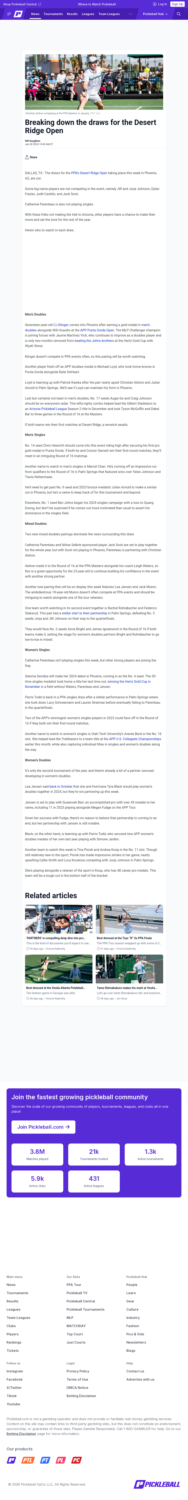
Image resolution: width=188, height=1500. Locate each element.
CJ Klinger (60, 325)
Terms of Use (77, 1379)
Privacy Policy (78, 1371)
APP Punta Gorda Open (97, 330)
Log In (160, 4)
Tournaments (53, 14)
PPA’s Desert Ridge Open (89, 173)
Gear (130, 1301)
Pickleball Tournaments (86, 1309)
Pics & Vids (135, 1334)
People (131, 1285)
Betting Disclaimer (81, 1396)
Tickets (13, 1351)
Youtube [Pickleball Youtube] (13, 1404)
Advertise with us (140, 1379)
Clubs (11, 1326)
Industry (133, 1318)
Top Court (75, 1334)
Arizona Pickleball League (48, 409)
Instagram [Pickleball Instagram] (15, 1371)
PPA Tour (74, 1285)
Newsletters (136, 1342)
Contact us (135, 1371)
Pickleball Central (81, 1301)
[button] (15, 14)
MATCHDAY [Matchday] (76, 1326)
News (35, 14)
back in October (61, 786)
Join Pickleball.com (43, 1127)
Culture (132, 1309)
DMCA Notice (77, 1388)
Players (13, 1334)
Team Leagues (109, 14)
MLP (70, 1318)
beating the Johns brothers (94, 341)
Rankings (14, 1342)
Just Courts (76, 1342)
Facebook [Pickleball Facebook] (15, 1379)
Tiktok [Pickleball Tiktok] (12, 1396)
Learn (131, 1293)
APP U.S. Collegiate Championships (135, 739)
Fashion (132, 1326)
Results (72, 14)
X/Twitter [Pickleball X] (14, 1388)
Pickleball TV (77, 1293)
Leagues (88, 14)
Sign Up (177, 4)
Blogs (130, 1351)
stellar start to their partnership (84, 613)
